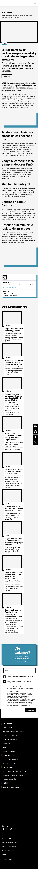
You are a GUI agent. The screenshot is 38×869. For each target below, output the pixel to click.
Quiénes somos (7, 850)
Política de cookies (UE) (10, 846)
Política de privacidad (9, 842)
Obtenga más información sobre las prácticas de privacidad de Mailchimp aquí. (21, 699)
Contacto (5, 854)
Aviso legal (7, 838)
